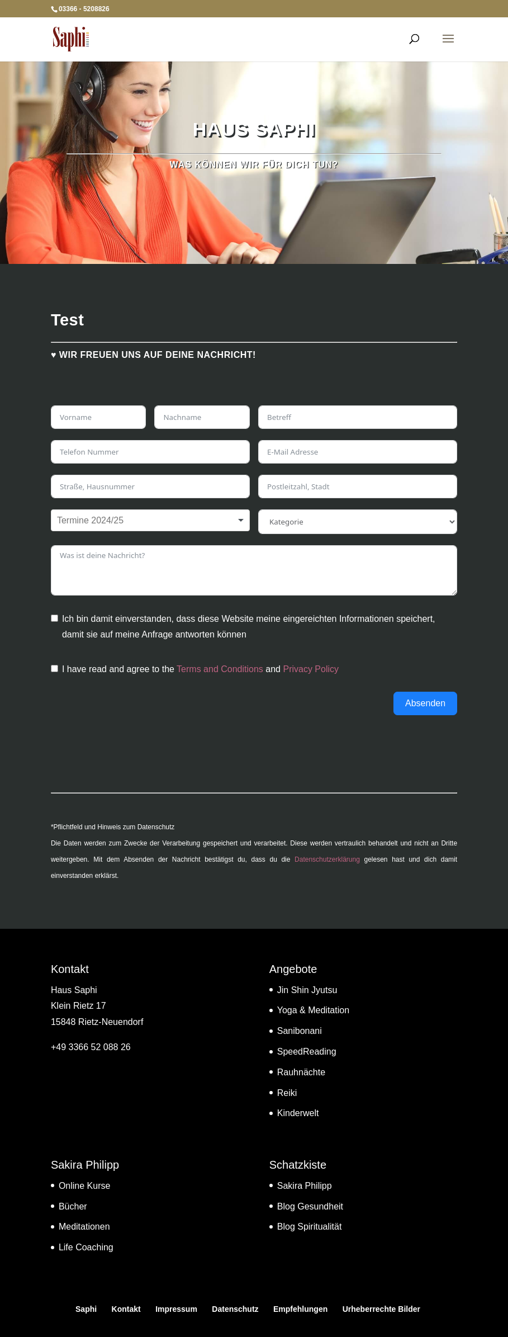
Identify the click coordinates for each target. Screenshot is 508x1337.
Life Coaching (86, 1247)
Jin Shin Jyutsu (307, 990)
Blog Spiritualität (309, 1226)
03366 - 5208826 (84, 9)
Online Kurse (85, 1185)
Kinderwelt (298, 1113)
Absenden (425, 703)
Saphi (86, 1309)
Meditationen (84, 1226)
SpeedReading (306, 1051)
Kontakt (126, 1309)
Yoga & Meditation (313, 1010)
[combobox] (150, 520)
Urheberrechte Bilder (381, 1309)
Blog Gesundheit (310, 1206)
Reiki (287, 1093)
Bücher (73, 1206)
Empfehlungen (300, 1309)
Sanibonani (299, 1031)
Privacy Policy (311, 669)
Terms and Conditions (220, 669)
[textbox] (96, 520)
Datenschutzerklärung (327, 859)
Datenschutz (235, 1309)
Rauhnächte (301, 1072)
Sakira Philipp (304, 1185)
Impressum (176, 1309)
